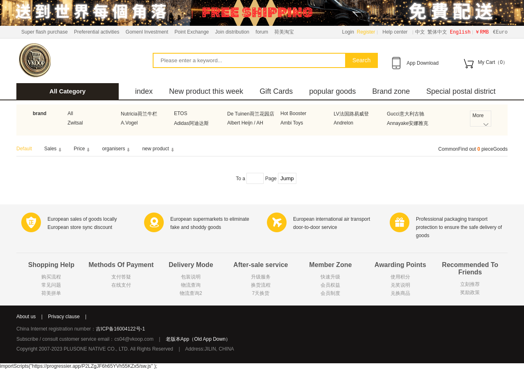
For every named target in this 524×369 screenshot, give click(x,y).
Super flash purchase (44, 32)
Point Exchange (191, 32)
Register (366, 32)
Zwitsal (75, 123)
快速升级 (330, 277)
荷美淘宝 (284, 32)
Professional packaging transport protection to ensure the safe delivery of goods (459, 227)
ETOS (180, 113)
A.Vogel (129, 123)
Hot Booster (293, 113)
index (144, 91)
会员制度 (330, 293)
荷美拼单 (51, 293)
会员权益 (330, 285)
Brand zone (391, 91)
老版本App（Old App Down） (198, 339)
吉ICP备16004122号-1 (120, 329)
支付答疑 (121, 277)
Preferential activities (97, 32)
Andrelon (343, 123)
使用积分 (400, 277)
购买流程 (51, 277)
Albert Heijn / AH (245, 123)
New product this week (206, 91)
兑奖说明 (400, 285)
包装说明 (191, 277)
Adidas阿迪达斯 (191, 123)
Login (348, 32)
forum (261, 32)
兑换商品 (400, 293)
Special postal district (460, 91)
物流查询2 (191, 293)
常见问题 (51, 285)
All (70, 113)
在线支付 (121, 285)
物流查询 (191, 285)
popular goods (332, 91)
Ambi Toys (291, 123)
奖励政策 (470, 292)
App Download (422, 63)
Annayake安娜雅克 (407, 123)
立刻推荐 (470, 284)
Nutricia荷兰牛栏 (139, 114)
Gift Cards (276, 91)
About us (26, 316)
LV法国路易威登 (351, 114)
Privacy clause (63, 316)
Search (361, 60)
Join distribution (232, 32)
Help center (394, 32)
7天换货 (260, 293)
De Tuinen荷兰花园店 (250, 114)
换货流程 (261, 285)
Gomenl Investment (147, 32)
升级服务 (261, 277)
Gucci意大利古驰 (405, 114)
